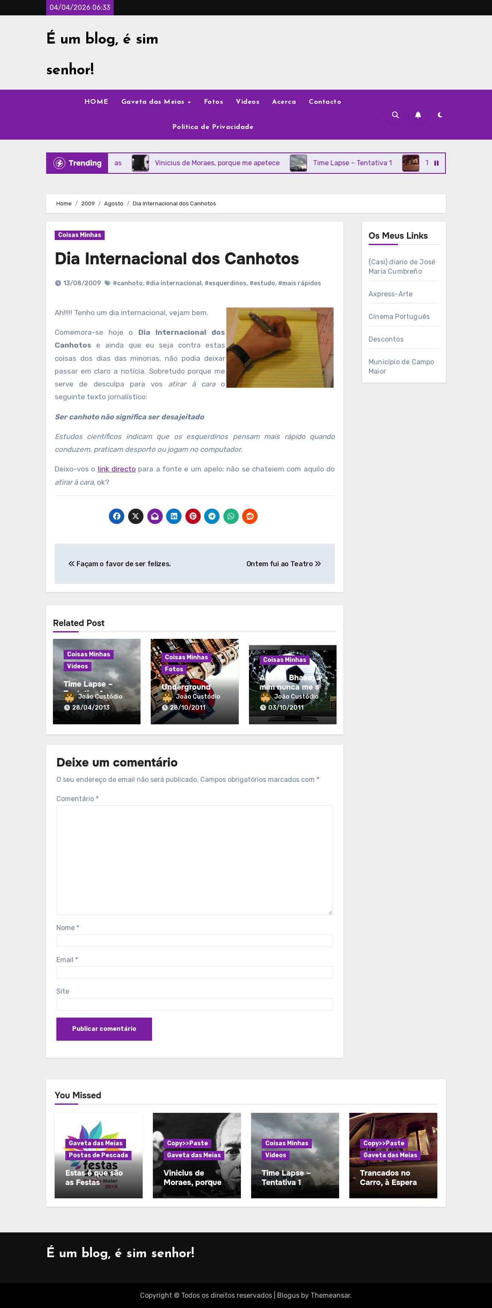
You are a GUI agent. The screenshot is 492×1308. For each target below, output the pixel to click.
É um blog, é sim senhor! (120, 1254)
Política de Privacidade (213, 127)
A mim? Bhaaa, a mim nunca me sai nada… (292, 687)
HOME (96, 102)
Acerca (284, 102)
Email (67, 960)
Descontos (386, 339)
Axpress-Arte (391, 294)
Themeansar (330, 1295)
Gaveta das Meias (154, 102)
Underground (186, 687)
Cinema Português (399, 317)
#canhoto (128, 283)
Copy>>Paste (187, 1143)
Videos (247, 102)
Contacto (325, 102)
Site (62, 991)
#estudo (262, 283)
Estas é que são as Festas (94, 1177)
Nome (67, 928)
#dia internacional (174, 283)
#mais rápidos (299, 283)
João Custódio (93, 696)
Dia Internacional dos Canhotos (177, 259)
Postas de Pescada (98, 1155)
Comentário (77, 799)
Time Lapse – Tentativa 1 (88, 688)
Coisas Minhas (79, 235)
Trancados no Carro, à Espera (388, 1177)
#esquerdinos (225, 283)
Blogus (288, 1295)
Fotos (213, 102)
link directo (117, 469)
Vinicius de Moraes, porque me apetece (193, 1182)
